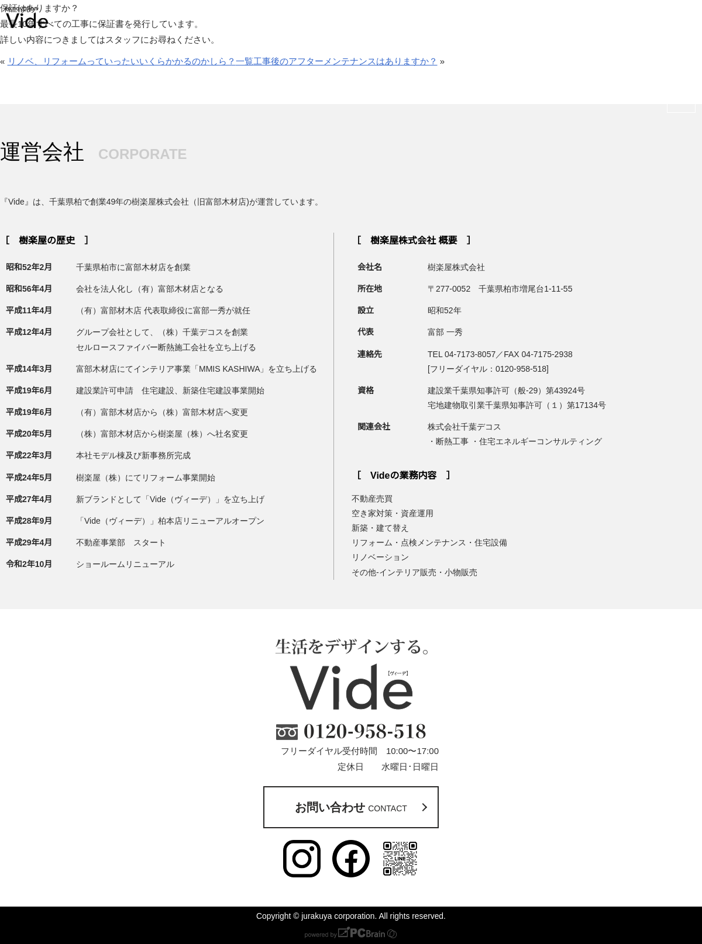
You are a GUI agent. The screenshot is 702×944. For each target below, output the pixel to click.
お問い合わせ (681, 81)
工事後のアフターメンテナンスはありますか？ (345, 61)
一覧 (244, 61)
